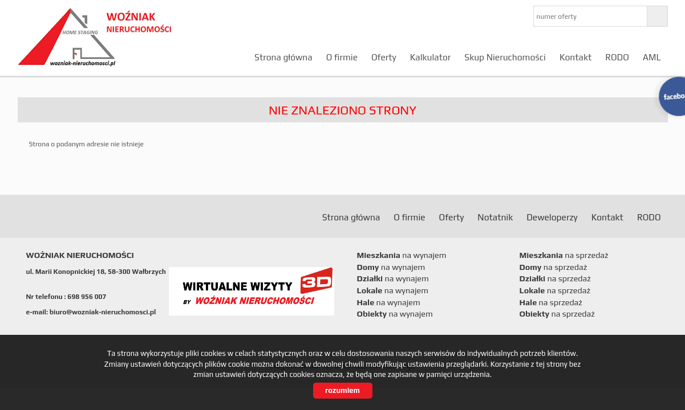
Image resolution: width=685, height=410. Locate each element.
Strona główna (283, 57)
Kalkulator (430, 57)
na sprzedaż (564, 255)
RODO (617, 57)
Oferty (383, 57)
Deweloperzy (551, 217)
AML (652, 57)
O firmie (342, 57)
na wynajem (402, 255)
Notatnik (495, 217)
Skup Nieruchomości (505, 57)
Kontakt (575, 57)
